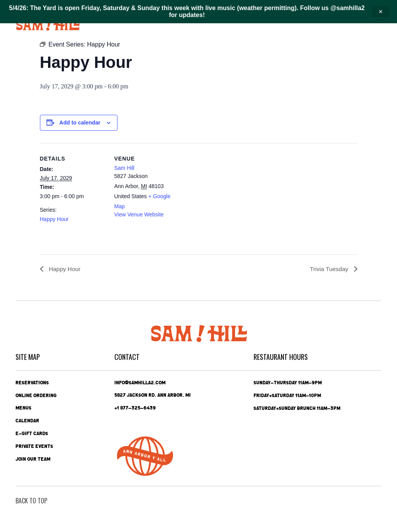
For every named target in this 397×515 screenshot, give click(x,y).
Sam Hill (124, 168)
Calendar (27, 420)
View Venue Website (139, 214)
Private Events (34, 446)
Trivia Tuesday (329, 269)
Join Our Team (33, 459)
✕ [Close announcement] (380, 11)
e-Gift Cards (32, 433)
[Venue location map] (230, 197)
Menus (23, 407)
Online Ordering (36, 395)
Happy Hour (54, 219)
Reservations (32, 382)
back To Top (31, 500)
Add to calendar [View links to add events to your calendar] (79, 122)
